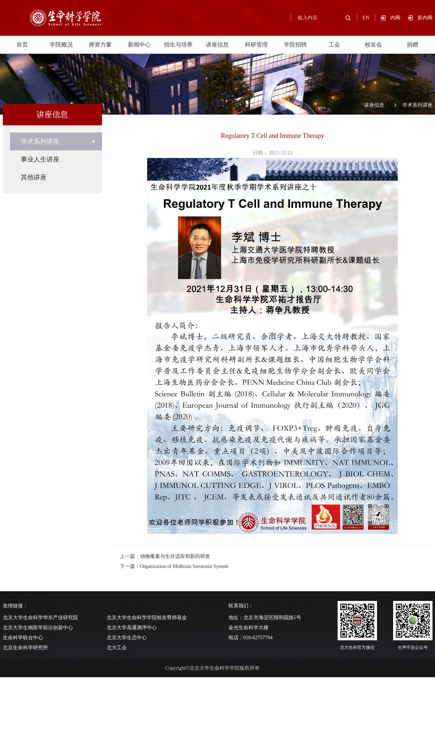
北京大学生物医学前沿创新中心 (38, 627)
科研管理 (256, 45)
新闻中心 (139, 45)
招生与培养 (178, 45)
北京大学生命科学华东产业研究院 (40, 617)
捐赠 (412, 45)
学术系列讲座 (417, 105)
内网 (399, 17)
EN (366, 17)
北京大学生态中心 (127, 637)
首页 (22, 45)
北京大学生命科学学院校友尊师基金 (147, 617)
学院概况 (61, 45)
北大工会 (117, 647)
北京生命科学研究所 (25, 647)
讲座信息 (217, 45)
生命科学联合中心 (23, 637)
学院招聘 (295, 45)
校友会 (373, 45)
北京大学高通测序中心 (132, 627)
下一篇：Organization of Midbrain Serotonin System (174, 566)
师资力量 (100, 45)
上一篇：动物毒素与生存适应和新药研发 (165, 556)
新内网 (424, 17)
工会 (334, 45)
